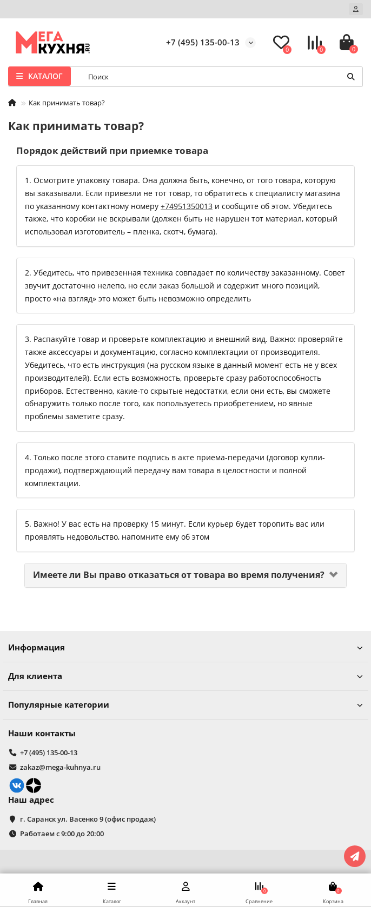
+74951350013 (187, 206)
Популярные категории (185, 704)
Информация (185, 647)
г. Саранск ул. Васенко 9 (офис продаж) (88, 819)
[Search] (222, 76)
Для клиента (185, 676)
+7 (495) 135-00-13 (203, 42)
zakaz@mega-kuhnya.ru (60, 767)
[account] (356, 9)
